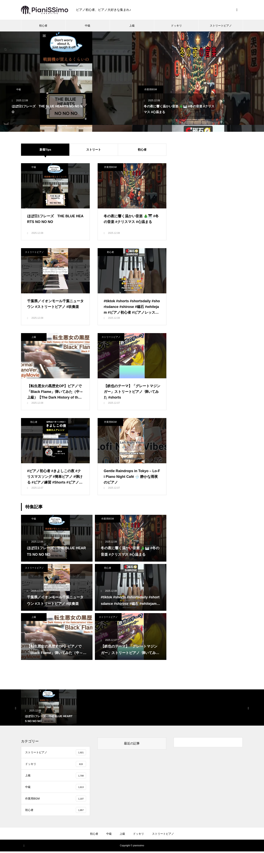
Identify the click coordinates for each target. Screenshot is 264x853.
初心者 (43, 25)
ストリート (94, 149)
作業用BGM (150, 89)
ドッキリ (176, 25)
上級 (132, 25)
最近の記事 (132, 743)
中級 (87, 25)
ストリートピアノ (221, 25)
